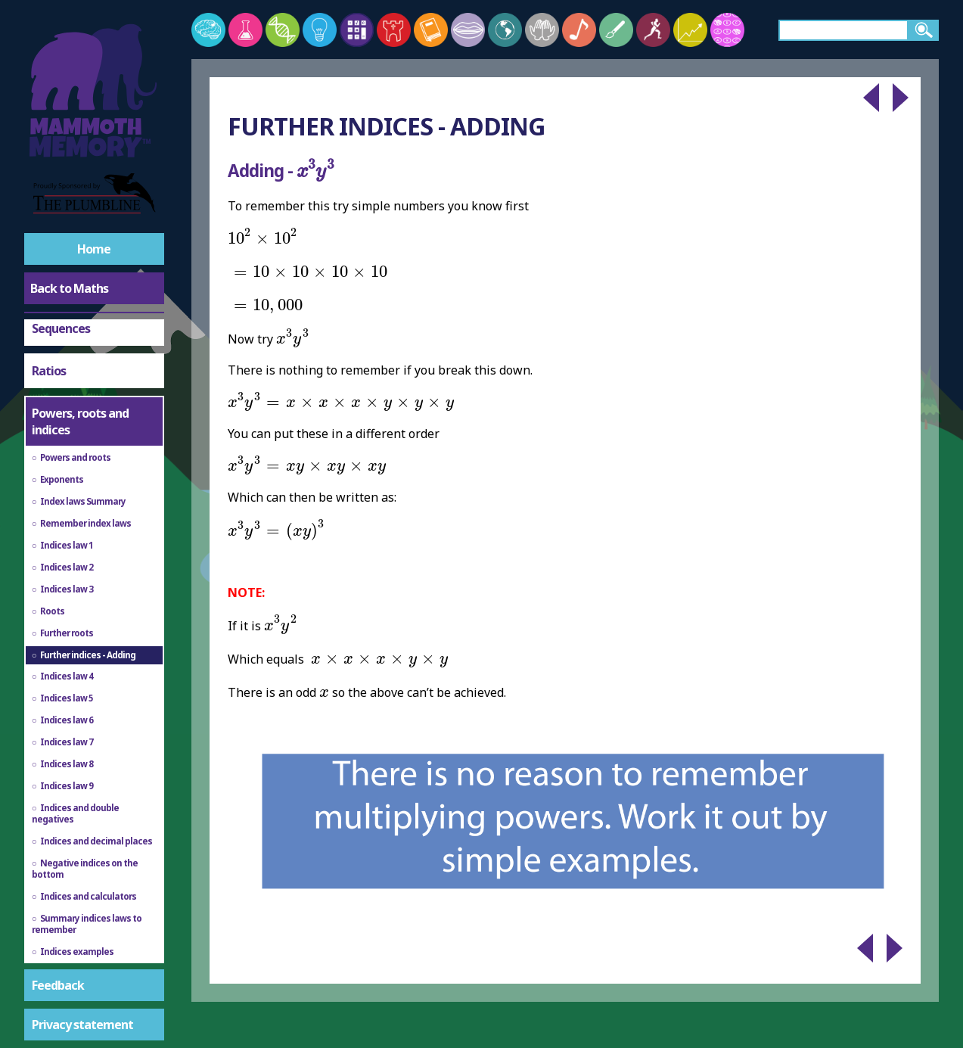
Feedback (58, 985)
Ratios (49, 370)
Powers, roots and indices (80, 421)
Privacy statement (82, 1024)
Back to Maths (69, 288)
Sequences (61, 328)
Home (93, 249)
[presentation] (315, 170)
